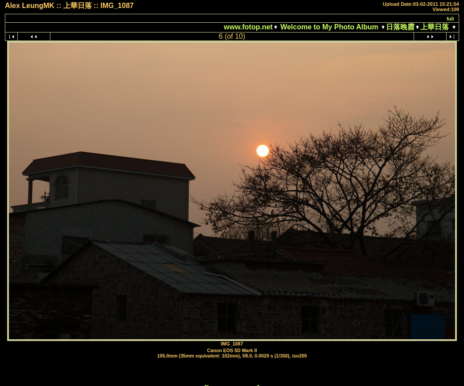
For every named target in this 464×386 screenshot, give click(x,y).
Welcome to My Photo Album (329, 27)
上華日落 (434, 27)
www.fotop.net (248, 27)
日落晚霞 (400, 27)
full (450, 18)
